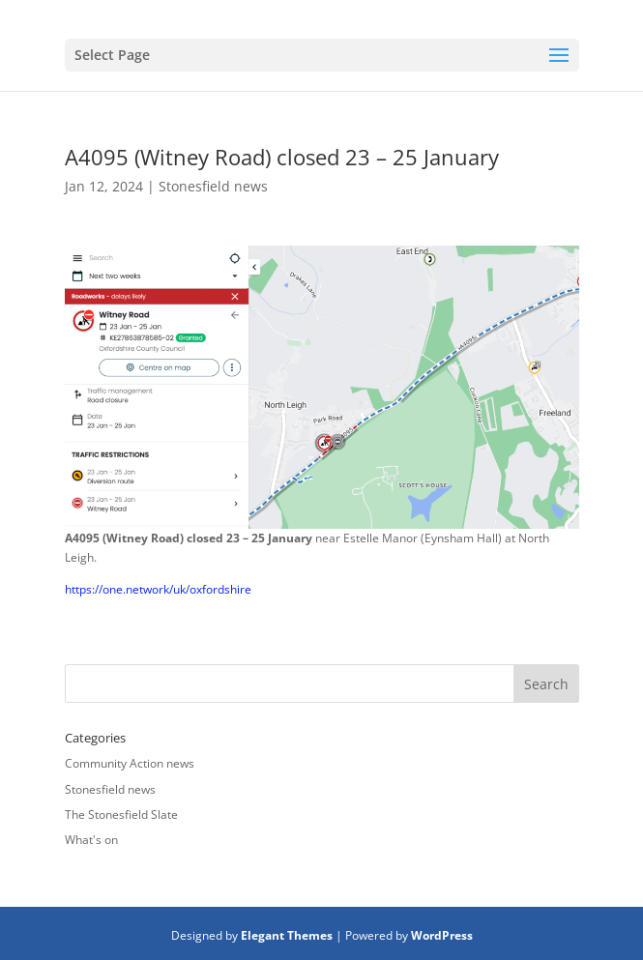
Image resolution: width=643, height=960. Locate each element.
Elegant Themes (287, 935)
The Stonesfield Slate (121, 814)
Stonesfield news (213, 186)
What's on (91, 839)
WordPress (442, 935)
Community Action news (129, 763)
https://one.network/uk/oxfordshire (158, 589)
